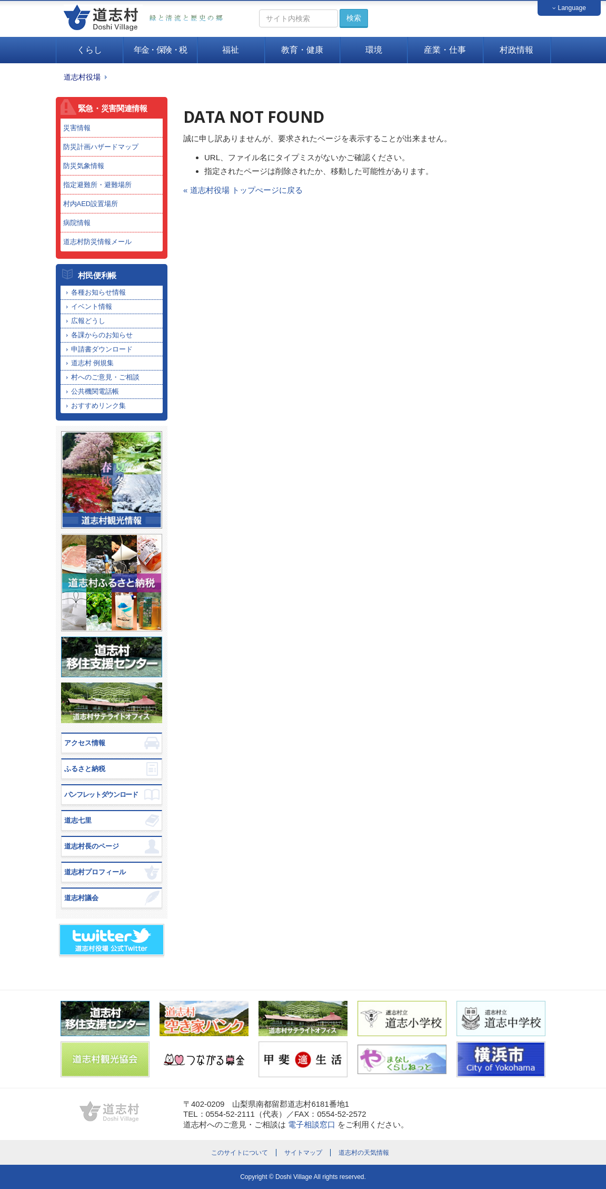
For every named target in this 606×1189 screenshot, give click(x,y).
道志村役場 (82, 77)
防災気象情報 (83, 166)
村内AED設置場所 (90, 204)
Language (569, 8)
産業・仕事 (445, 49)
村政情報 (516, 49)
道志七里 (78, 820)
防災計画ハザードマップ (100, 147)
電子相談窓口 (311, 1124)
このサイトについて (239, 1152)
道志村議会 (81, 898)
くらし (89, 49)
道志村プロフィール (95, 872)
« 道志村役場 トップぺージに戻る (243, 190)
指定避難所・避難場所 (97, 185)
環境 (373, 49)
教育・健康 (302, 49)
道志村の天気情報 (364, 1152)
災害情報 (77, 128)
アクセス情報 (84, 743)
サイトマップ (303, 1152)
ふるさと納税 (84, 769)
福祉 (230, 49)
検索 (353, 18)
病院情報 (77, 223)
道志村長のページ (91, 846)
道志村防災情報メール (97, 242)
